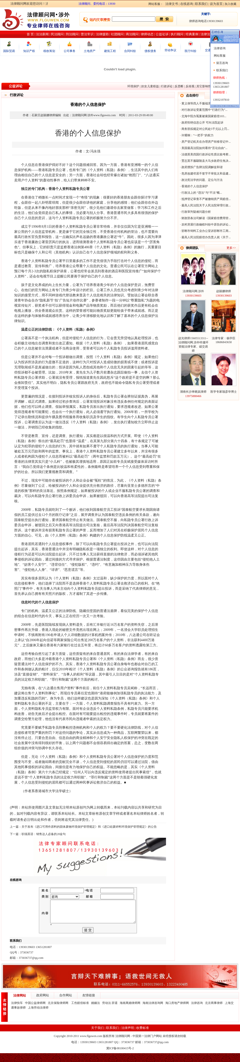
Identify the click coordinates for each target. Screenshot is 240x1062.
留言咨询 (222, 63)
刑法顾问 (72, 34)
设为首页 (216, 4)
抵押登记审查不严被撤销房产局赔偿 (204, 199)
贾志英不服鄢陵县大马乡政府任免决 (204, 160)
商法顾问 (132, 34)
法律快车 (17, 1011)
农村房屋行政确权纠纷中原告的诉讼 (204, 224)
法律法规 (207, 34)
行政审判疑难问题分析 (196, 211)
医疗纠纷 (190, 51)
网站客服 (219, 55)
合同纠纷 (130, 51)
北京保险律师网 (58, 1011)
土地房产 (90, 51)
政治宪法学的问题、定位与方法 (202, 180)
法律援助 (102, 34)
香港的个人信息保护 (194, 186)
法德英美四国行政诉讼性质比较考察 (204, 154)
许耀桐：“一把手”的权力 (197, 135)
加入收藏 (230, 4)
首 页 (30, 34)
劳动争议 (170, 50)
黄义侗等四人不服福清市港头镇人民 (204, 103)
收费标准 (142, 1036)
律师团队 (192, 248)
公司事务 (69, 51)
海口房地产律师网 (177, 1011)
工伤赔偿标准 (80, 1011)
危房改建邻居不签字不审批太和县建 (204, 173)
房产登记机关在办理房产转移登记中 (204, 141)
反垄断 (179, 86)
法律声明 (127, 1036)
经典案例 (192, 34)
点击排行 (192, 95)
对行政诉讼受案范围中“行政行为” (203, 110)
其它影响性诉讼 (206, 86)
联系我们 (201, 4)
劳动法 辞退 (110, 1011)
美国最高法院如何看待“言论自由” (203, 148)
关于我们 (97, 1036)
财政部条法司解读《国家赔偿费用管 (204, 218)
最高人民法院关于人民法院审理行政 (204, 205)
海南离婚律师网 (130, 1011)
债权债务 (150, 51)
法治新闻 (42, 34)
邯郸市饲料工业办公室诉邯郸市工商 (204, 231)
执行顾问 (177, 34)
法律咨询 (197, 1011)
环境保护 (133, 86)
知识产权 (29, 51)
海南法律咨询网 (153, 1011)
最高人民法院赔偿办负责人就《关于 (204, 237)
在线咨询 (186, 4)
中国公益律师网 (35, 1011)
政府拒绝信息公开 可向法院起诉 (202, 122)
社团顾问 (117, 34)
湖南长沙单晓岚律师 (193, 391)
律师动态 (147, 34)
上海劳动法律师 (38, 1016)
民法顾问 (57, 34)
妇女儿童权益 (150, 86)
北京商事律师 (214, 1011)
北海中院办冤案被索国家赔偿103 (202, 116)
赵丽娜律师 (223, 291)
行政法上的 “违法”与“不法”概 (200, 192)
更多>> (231, 248)
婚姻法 (95, 1011)
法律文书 (171, 4)
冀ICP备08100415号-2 (120, 1057)
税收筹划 (49, 51)
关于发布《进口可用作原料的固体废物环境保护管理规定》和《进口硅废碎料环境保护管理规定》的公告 (89, 826)
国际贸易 (9, 51)
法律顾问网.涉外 (193, 291)
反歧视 (190, 86)
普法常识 (87, 34)
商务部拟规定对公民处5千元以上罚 (204, 129)
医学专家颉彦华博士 (223, 391)
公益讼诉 (162, 34)
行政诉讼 (167, 86)
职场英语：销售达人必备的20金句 (44, 834)
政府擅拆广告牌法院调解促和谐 (202, 167)
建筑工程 (110, 51)
